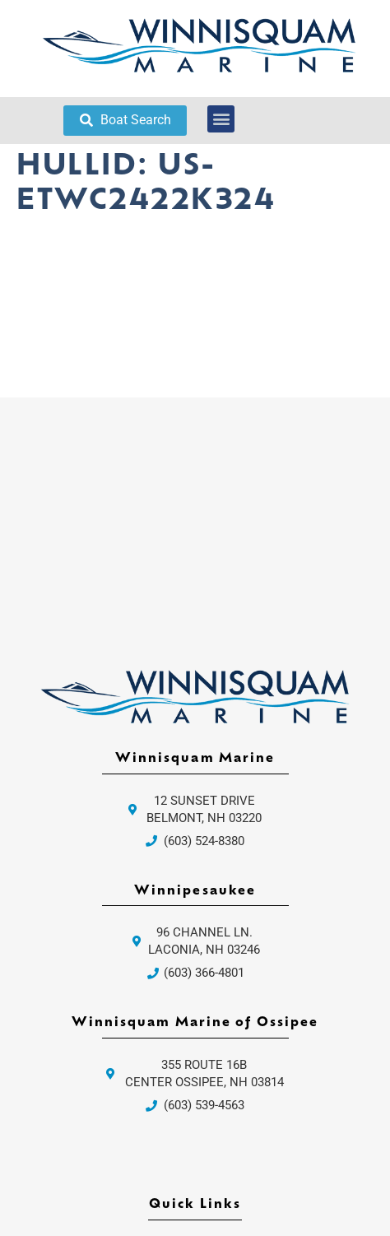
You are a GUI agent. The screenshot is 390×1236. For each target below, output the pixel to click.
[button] (220, 118)
